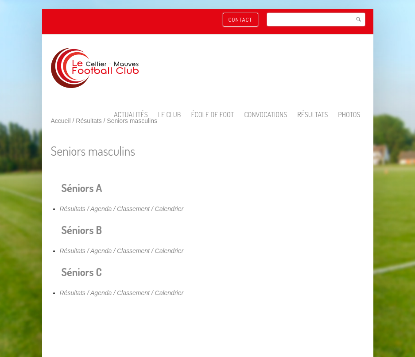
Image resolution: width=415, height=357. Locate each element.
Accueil (61, 120)
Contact (240, 19)
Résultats (88, 120)
